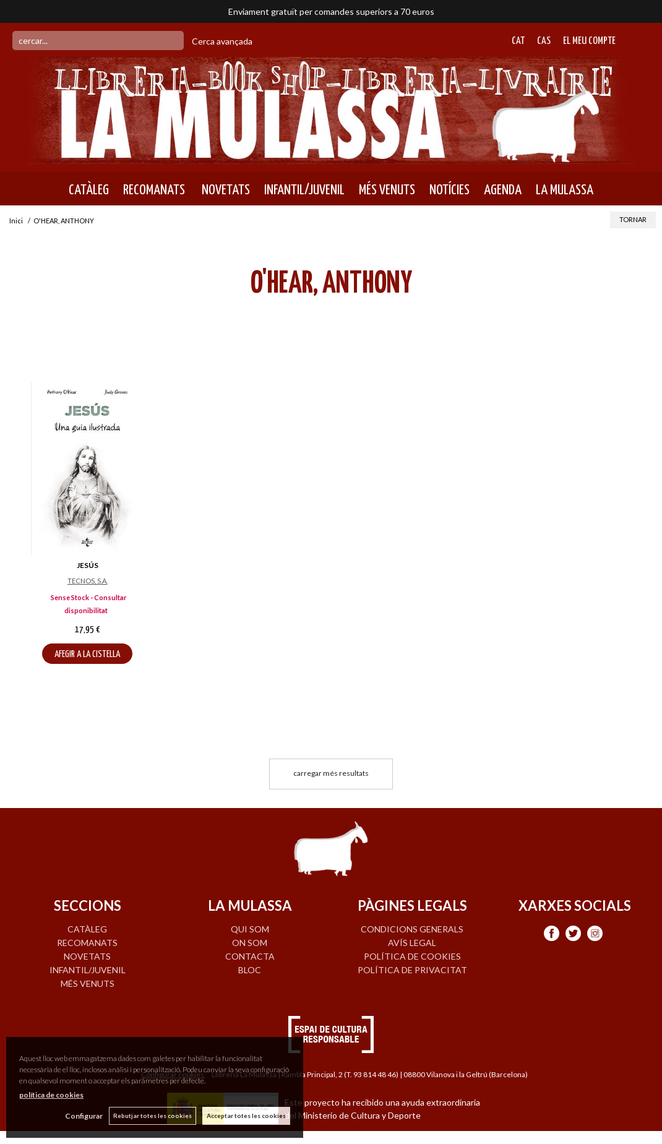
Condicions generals (412, 929)
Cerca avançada (222, 41)
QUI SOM (250, 929)
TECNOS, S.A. (87, 581)
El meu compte (589, 41)
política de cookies (51, 1094)
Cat (518, 41)
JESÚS (87, 565)
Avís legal (412, 942)
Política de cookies (412, 956)
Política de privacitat (412, 970)
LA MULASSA (564, 190)
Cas (544, 41)
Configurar (84, 1115)
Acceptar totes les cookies (246, 1115)
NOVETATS (224, 190)
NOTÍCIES (449, 190)
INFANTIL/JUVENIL (304, 190)
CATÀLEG (89, 190)
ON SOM (249, 942)
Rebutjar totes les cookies (152, 1115)
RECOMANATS (154, 190)
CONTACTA (250, 956)
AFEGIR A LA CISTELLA (87, 654)
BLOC (249, 970)
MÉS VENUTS (387, 190)
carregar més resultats (331, 773)
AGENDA (503, 190)
